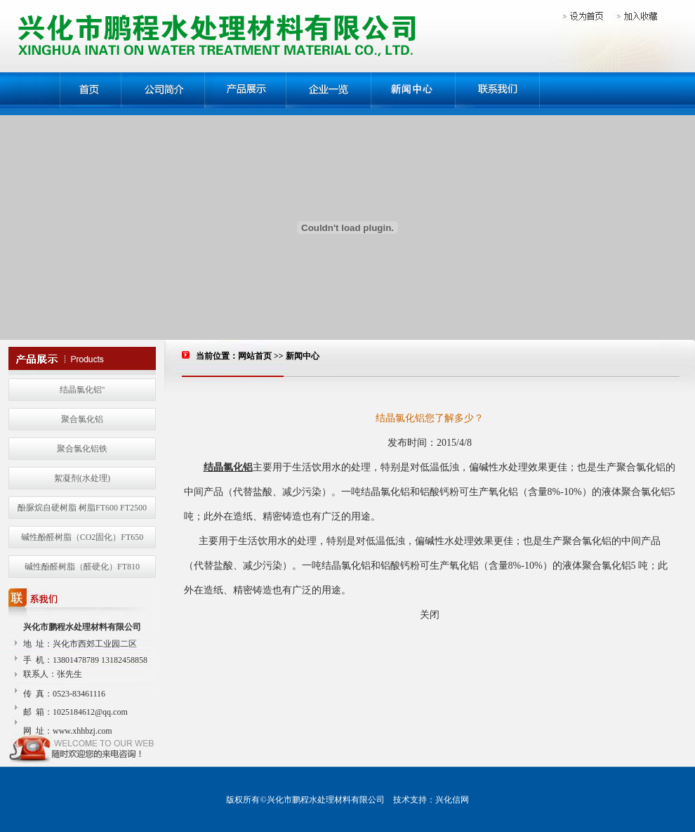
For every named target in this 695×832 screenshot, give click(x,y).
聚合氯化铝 (82, 419)
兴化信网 (452, 800)
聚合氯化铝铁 (82, 449)
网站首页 (255, 356)
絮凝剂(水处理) (82, 478)
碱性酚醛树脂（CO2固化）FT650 (82, 537)
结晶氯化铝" (82, 390)
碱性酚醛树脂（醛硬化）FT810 (82, 567)
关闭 (429, 614)
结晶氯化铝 (228, 467)
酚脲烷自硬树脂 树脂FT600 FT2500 (82, 508)
